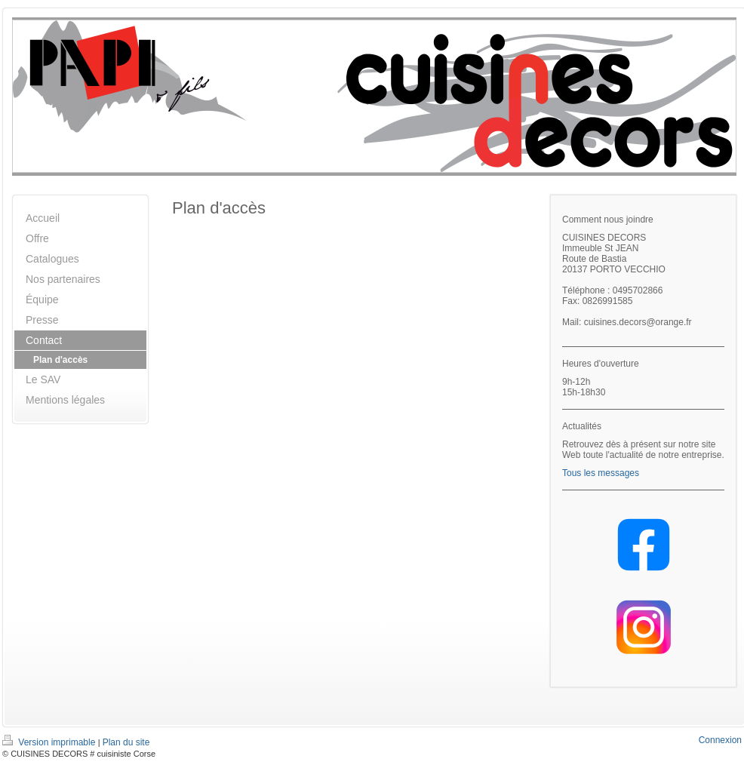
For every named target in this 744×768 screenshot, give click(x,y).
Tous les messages (600, 473)
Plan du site (126, 742)
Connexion (720, 740)
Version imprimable (50, 742)
